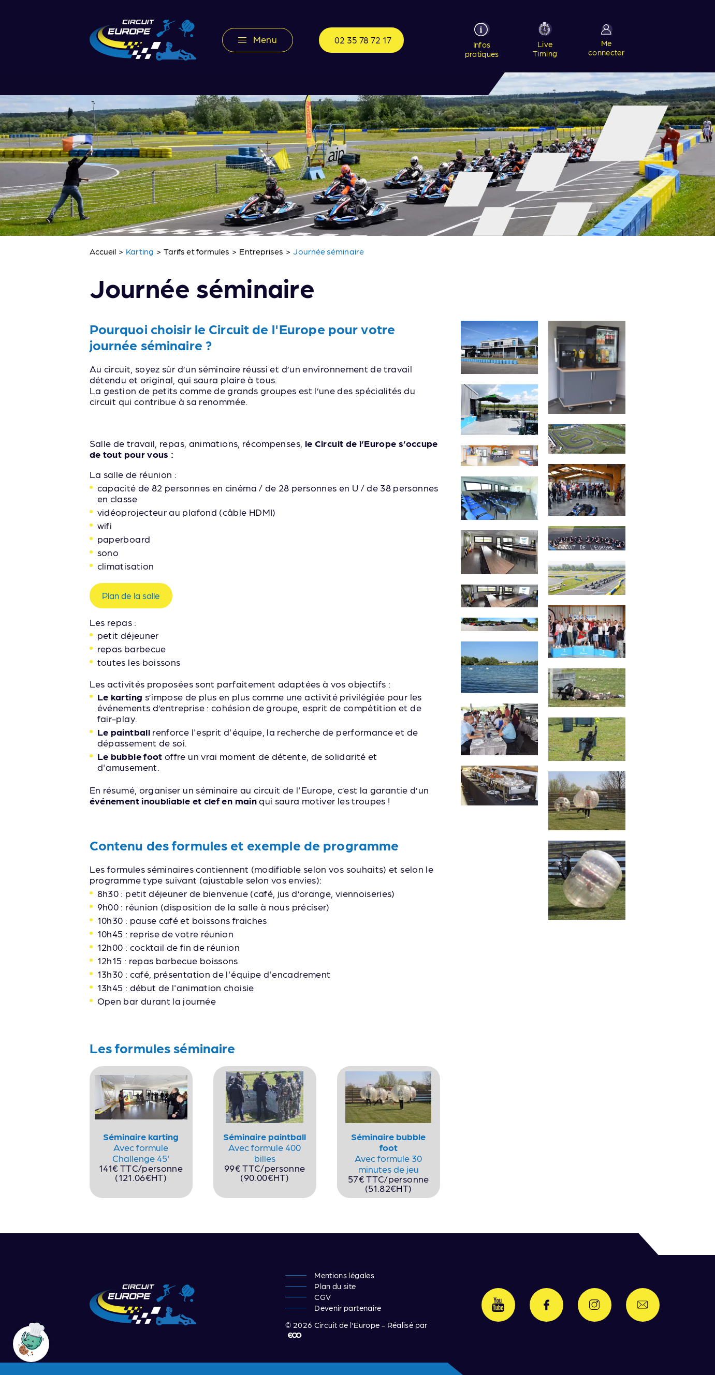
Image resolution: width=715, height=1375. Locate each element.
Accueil (103, 251)
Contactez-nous (643, 1305)
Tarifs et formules (196, 251)
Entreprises (261, 251)
